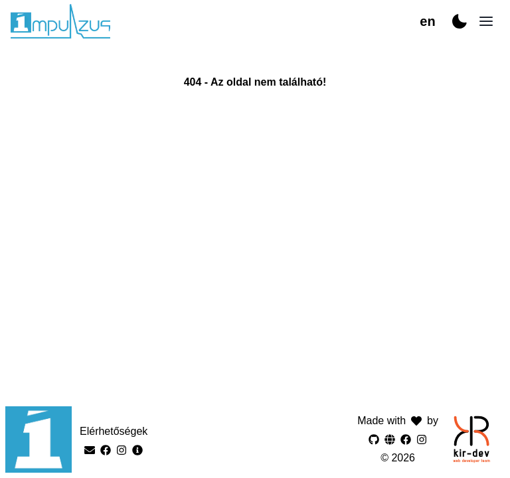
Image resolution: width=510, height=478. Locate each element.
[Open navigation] (486, 21)
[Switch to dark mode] (459, 21)
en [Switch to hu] (427, 21)
